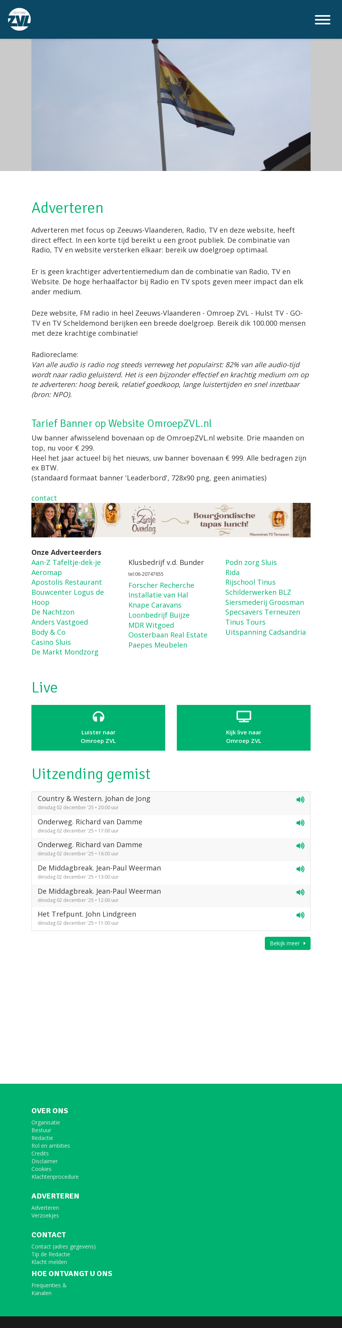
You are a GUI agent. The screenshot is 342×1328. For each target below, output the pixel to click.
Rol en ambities (50, 1145)
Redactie (42, 1137)
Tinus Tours (245, 622)
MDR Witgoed (151, 625)
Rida (232, 572)
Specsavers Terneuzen (262, 612)
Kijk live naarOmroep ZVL (244, 727)
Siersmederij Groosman (264, 602)
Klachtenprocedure (55, 1176)
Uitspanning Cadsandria (265, 632)
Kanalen (41, 1293)
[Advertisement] (171, 1010)
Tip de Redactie (50, 1254)
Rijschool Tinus (250, 582)
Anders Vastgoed (59, 622)
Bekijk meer (288, 943)
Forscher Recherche (161, 585)
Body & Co (48, 632)
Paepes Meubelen (157, 644)
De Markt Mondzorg (64, 651)
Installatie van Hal (158, 594)
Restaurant (82, 582)
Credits (40, 1153)
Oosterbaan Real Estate (167, 634)
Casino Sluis (51, 642)
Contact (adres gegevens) (63, 1246)
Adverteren (45, 1207)
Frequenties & (49, 1285)
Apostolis (47, 582)
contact (44, 498)
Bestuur (41, 1130)
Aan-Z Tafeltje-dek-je (66, 562)
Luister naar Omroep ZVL (98, 727)
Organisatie (45, 1122)
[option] (171, 85)
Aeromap (46, 572)
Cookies (41, 1169)
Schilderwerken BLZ (258, 592)
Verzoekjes (45, 1215)
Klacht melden (49, 1262)
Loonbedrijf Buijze (159, 615)
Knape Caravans (154, 605)
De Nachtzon (52, 612)
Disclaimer (44, 1161)
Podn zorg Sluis (251, 562)
